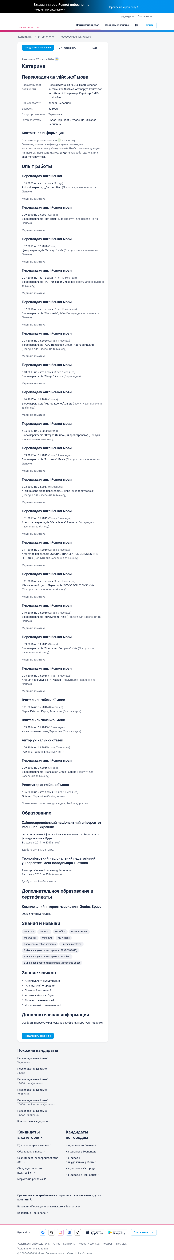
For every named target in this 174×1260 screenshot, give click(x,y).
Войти (150, 25)
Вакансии (33, 1213)
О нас (56, 1243)
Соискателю (147, 16)
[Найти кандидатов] (88, 25)
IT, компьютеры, (35, 1145)
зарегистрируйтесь (34, 156)
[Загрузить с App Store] (94, 1232)
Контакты (69, 1243)
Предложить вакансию (39, 47)
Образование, (31, 1152)
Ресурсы (108, 1243)
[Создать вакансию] (117, 25)
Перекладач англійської (32, 1058)
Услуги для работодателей (33, 1243)
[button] (136, 25)
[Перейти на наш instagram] (60, 1232)
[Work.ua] (28, 25)
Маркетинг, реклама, (34, 1179)
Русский (24, 1232)
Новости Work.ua (88, 1243)
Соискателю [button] (144, 1232)
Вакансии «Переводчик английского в (50, 1207)
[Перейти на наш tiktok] (78, 1232)
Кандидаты (81, 1145)
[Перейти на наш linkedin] (69, 1232)
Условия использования (32, 1248)
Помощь (121, 1243)
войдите (64, 152)
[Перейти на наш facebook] (43, 1232)
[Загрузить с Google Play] (117, 1232)
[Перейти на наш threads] (51, 1232)
